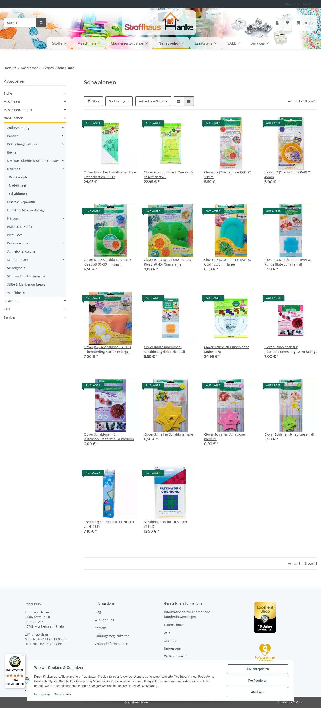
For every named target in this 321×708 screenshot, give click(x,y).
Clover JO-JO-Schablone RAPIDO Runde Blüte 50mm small (287, 261)
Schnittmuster (17, 259)
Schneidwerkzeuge (21, 251)
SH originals (16, 268)
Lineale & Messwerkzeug (25, 210)
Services (10, 317)
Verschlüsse (16, 292)
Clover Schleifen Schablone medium (224, 436)
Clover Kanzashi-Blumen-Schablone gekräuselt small (164, 349)
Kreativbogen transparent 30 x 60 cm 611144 (109, 524)
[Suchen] (20, 22)
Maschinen (12, 101)
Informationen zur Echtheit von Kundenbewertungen (187, 614)
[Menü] (22, 656)
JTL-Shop (297, 702)
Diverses (13, 169)
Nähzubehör (13, 118)
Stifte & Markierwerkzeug (26, 284)
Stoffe (8, 93)
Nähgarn (13, 218)
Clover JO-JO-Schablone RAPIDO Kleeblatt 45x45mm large (167, 261)
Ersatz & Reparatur (21, 202)
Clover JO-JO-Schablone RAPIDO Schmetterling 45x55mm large (107, 349)
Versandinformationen (111, 644)
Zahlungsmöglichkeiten (112, 636)
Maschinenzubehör (18, 110)
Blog (98, 612)
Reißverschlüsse (19, 243)
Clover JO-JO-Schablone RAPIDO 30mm (227, 174)
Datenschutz (62, 694)
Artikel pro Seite (151, 101)
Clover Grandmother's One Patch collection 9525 (168, 174)
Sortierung (117, 101)
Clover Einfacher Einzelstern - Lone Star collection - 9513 (110, 174)
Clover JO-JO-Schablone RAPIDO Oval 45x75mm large (227, 261)
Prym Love (14, 235)
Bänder (12, 136)
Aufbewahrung (18, 128)
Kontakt (100, 628)
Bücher (12, 152)
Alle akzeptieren (257, 669)
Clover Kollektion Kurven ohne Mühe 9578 (226, 349)
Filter (93, 101)
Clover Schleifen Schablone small (289, 434)
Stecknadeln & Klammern (26, 276)
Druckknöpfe (18, 177)
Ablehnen (257, 692)
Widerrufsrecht (175, 656)
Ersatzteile (11, 301)
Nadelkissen (18, 185)
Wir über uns (104, 620)
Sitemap (170, 640)
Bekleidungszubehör (22, 144)
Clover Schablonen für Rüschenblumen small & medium (109, 436)
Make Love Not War (299, 4)
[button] (277, 23)
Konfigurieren (257, 680)
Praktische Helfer (20, 226)
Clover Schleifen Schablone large (168, 434)
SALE (7, 309)
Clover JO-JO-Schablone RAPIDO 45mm (287, 174)
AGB (167, 632)
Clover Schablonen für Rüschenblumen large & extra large (290, 349)
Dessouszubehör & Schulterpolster (33, 160)
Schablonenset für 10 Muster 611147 (165, 524)
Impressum (42, 694)
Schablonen (18, 193)
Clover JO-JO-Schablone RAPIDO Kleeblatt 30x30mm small (107, 261)
